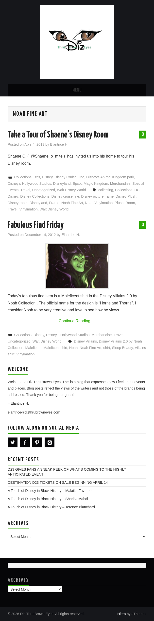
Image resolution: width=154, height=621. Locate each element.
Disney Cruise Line (69, 177)
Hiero (121, 614)
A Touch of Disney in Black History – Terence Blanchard (51, 507)
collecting (105, 190)
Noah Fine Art (72, 203)
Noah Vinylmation (99, 203)
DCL (137, 190)
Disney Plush (126, 196)
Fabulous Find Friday (36, 225)
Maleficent (33, 348)
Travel (25, 190)
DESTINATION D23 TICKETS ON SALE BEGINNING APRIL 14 (58, 482)
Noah (73, 348)
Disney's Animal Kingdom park (110, 177)
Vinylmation (28, 209)
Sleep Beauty (122, 348)
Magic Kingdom (96, 183)
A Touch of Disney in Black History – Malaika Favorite (49, 491)
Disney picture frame (97, 196)
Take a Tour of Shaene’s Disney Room (58, 135)
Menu (77, 90)
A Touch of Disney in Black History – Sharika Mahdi (48, 499)
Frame (54, 203)
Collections (23, 177)
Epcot (77, 183)
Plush (119, 203)
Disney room (18, 203)
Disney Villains (85, 341)
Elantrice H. (59, 144)
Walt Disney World (71, 190)
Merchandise (120, 183)
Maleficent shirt (55, 348)
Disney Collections (34, 196)
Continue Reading (77, 321)
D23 (37, 177)
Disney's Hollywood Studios (29, 183)
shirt (106, 348)
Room (130, 203)
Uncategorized (43, 190)
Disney (47, 177)
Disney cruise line (65, 196)
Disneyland (62, 183)
